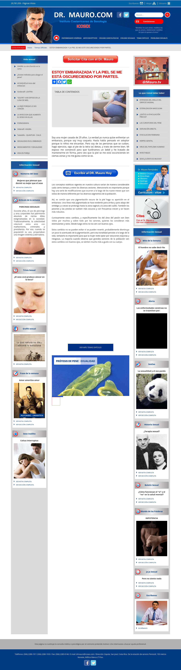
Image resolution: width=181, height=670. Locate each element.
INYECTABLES (145, 153)
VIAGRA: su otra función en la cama (28, 67)
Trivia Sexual (29, 270)
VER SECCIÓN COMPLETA (25, 191)
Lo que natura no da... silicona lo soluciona (29, 344)
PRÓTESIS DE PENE (67, 361)
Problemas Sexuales (159, 38)
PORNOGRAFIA (23, 123)
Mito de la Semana (152, 240)
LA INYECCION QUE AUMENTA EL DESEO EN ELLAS (29, 116)
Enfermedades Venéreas (72, 38)
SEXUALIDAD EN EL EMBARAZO (29, 141)
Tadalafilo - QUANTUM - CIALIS (29, 135)
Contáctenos (149, 21)
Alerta (152, 301)
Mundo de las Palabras (152, 511)
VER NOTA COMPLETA (24, 187)
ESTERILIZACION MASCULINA (151, 108)
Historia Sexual (151, 424)
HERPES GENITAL (146, 141)
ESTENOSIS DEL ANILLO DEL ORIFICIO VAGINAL (150, 101)
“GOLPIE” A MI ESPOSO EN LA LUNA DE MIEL (28, 99)
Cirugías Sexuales (127, 38)
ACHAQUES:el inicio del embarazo (26, 84)
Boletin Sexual (152, 485)
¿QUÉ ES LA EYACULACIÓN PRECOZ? (150, 115)
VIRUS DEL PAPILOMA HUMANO (152, 147)
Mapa (148, 3)
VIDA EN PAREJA (23, 153)
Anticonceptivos (90, 38)
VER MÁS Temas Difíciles (90, 347)
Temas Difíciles (143, 38)
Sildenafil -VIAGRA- (24, 129)
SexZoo (151, 364)
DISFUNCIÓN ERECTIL (148, 129)
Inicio (29, 47)
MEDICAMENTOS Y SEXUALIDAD (29, 147)
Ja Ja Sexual (151, 571)
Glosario (163, 3)
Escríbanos (134, 3)
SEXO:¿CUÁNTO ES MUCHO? (151, 159)
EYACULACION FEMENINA (150, 135)
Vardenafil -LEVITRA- (25, 92)
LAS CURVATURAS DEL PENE (150, 123)
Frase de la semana (29, 373)
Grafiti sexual (29, 328)
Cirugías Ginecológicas (109, 38)
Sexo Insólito (29, 433)
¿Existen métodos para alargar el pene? (30, 76)
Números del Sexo (29, 173)
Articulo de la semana (29, 200)
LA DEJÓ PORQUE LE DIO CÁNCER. (26, 107)
